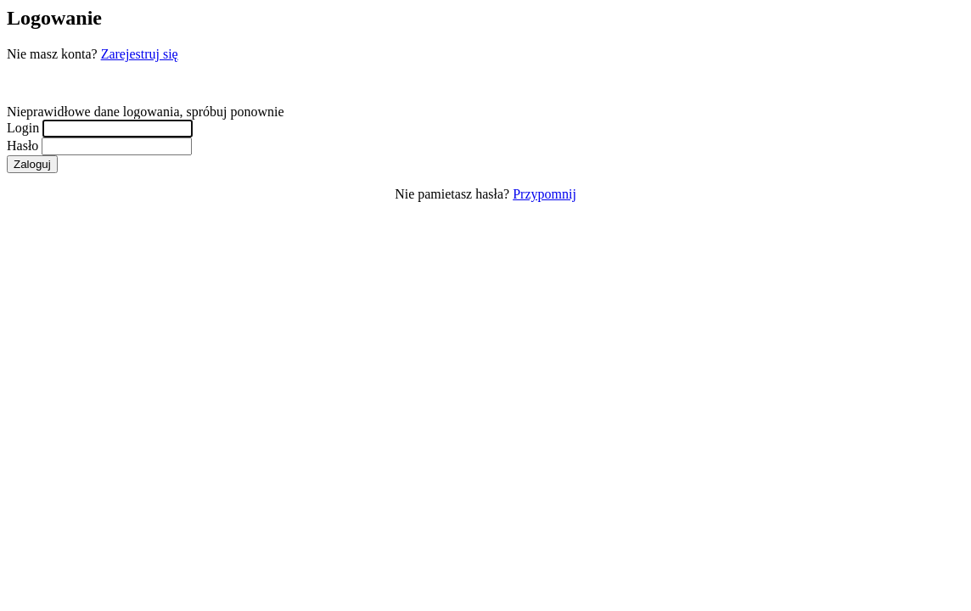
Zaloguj (32, 164)
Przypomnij (544, 194)
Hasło (22, 145)
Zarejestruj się (139, 54)
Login (23, 128)
